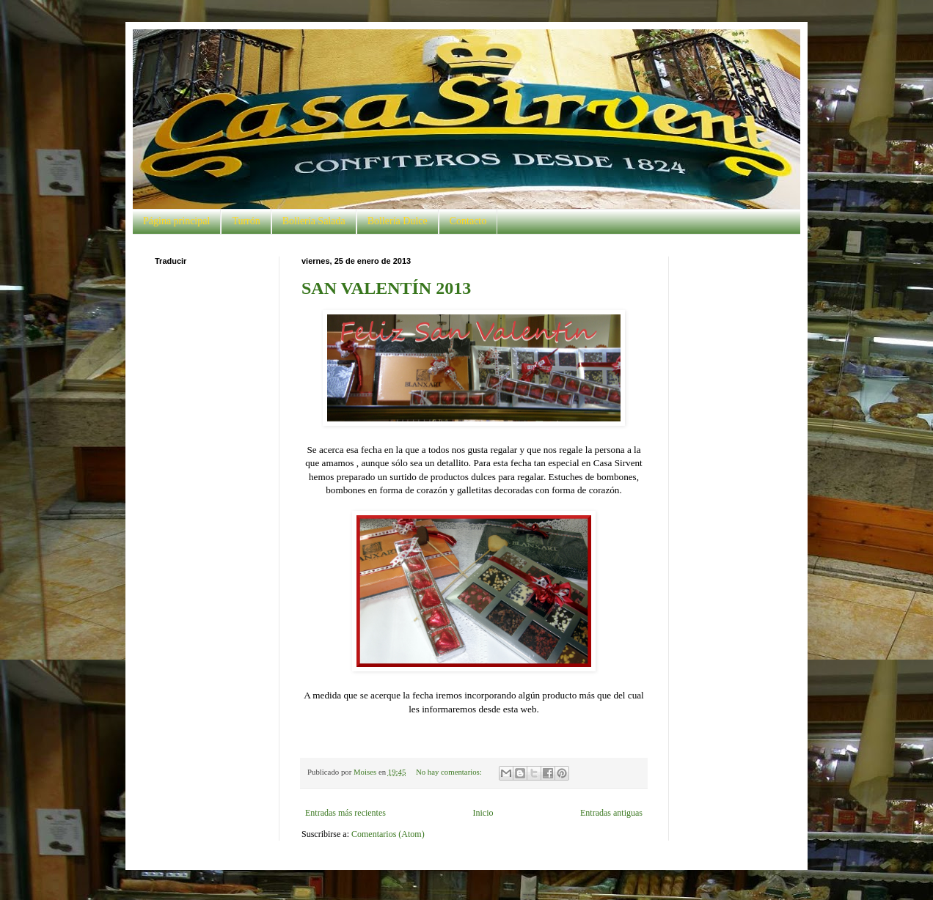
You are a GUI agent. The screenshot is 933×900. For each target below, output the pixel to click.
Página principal (176, 220)
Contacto (468, 220)
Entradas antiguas (611, 813)
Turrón (246, 220)
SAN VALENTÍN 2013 (386, 288)
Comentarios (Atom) (388, 834)
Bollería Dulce (397, 220)
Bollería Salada (313, 220)
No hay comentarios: (450, 771)
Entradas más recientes (345, 813)
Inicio (482, 813)
